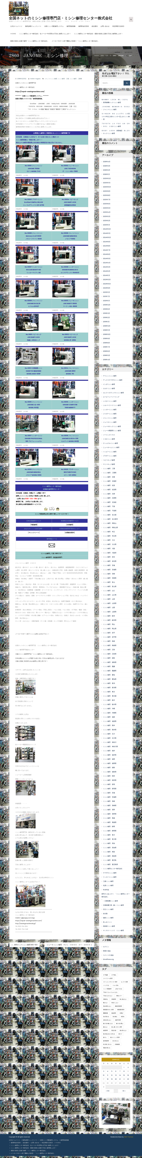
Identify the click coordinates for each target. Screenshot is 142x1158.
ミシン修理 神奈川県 (110, 748)
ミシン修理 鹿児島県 (110, 866)
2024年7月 (106, 252)
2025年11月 (106, 185)
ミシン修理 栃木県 (109, 706)
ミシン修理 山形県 (109, 605)
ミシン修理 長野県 (109, 816)
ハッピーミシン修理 (109, 453)
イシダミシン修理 (109, 386)
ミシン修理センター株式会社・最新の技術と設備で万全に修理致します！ (98, 35)
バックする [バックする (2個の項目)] (106, 987)
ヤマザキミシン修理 (109, 875)
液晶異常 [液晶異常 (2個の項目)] (113, 1015)
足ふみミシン (107, 924)
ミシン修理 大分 (109, 542)
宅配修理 (34, 527)
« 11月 (107, 1093)
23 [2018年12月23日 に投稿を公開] (128, 1081)
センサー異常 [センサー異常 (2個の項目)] (124, 984)
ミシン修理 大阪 (109, 550)
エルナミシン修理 (109, 390)
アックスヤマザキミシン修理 (112, 382)
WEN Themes (128, 1139)
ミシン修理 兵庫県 (109, 500)
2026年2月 (106, 172)
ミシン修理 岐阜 (109, 618)
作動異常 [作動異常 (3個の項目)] (113, 1001)
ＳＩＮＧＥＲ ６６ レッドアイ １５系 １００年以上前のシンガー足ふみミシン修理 (116, 118)
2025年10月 (107, 189)
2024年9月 (106, 244)
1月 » (124, 1093)
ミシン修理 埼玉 (109, 534)
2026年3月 (106, 168)
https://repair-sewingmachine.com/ (29, 93)
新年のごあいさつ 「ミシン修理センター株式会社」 (116, 897)
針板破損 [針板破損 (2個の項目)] (117, 1046)
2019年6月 (106, 311)
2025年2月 (106, 222)
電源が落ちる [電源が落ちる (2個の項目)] (106, 1050)
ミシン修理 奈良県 (109, 563)
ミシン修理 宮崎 (109, 576)
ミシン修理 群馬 (109, 786)
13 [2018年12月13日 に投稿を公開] (116, 1077)
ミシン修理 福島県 (109, 774)
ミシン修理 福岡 (109, 761)
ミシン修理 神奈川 (109, 744)
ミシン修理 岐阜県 (109, 622)
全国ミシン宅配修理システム (54, 27)
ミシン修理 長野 (109, 812)
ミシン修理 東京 (109, 694)
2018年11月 (106, 332)
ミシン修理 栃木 (109, 702)
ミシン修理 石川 (109, 736)
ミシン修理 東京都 (109, 698)
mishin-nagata (35, 81)
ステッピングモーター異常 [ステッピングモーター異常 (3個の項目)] (110, 984)
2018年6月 (106, 353)
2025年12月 (107, 180)
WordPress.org (108, 961)
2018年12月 (106, 328)
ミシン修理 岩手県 (109, 639)
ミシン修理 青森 (109, 820)
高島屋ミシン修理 (109, 928)
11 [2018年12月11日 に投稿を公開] (107, 1077)
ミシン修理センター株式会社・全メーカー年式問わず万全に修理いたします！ (45, 35)
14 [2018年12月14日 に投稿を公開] (120, 1077)
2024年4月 (106, 265)
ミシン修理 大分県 (109, 546)
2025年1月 (106, 227)
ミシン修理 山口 (109, 593)
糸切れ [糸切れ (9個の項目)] (122, 1018)
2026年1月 (106, 176)
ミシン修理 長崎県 (109, 807)
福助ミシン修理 (108, 920)
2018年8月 (106, 345)
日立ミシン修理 (108, 911)
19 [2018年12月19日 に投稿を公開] (112, 1081)
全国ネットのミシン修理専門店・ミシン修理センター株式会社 (62, 19)
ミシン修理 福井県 (109, 757)
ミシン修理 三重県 (76, 81)
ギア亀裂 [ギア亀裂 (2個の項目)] (105, 977)
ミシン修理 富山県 (109, 588)
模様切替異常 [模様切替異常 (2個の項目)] (118, 1008)
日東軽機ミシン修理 (111, 903)
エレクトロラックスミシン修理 (113, 395)
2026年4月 (106, 164)
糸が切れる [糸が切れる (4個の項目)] (106, 1018)
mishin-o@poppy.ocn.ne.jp (25, 920)
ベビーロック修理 (109, 462)
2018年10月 (106, 336)
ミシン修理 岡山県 (109, 630)
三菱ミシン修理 (108, 883)
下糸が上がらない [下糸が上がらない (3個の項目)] (108, 998)
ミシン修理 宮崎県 (109, 580)
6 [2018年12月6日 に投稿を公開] (115, 1073)
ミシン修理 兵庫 (109, 496)
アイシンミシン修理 (109, 378)
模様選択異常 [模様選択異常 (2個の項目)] (120, 1011)
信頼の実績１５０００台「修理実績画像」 (29, 101)
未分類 (105, 915)
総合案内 (95, 27)
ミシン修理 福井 (109, 753)
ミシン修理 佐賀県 (109, 491)
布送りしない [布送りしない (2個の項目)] (115, 1004)
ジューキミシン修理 (109, 424)
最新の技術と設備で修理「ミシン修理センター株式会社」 (29, 42)
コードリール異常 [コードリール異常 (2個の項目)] (108, 980)
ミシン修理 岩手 (109, 635)
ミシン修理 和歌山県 (110, 529)
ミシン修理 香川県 (109, 841)
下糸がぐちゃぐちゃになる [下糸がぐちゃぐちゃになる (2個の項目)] (110, 994)
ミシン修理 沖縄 (109, 710)
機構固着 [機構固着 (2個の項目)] (105, 1015)
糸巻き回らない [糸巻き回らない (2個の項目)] (107, 1022)
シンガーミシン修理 (109, 411)
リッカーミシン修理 (109, 879)
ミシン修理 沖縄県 (109, 715)
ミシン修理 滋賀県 (109, 723)
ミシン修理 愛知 (109, 677)
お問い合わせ (105, 27)
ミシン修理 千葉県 (109, 512)
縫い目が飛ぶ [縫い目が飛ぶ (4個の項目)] (119, 1025)
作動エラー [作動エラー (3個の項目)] (119, 998)
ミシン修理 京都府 (109, 483)
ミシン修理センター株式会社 (112, 871)
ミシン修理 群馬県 (109, 790)
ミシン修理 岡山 (109, 626)
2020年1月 (106, 303)
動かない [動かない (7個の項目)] (105, 1004)
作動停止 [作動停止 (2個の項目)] (105, 1001)
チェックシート (34, 534)
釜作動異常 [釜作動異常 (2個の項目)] (106, 1043)
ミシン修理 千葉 (109, 508)
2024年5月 (106, 260)
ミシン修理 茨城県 (109, 799)
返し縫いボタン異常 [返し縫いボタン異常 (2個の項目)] (116, 1029)
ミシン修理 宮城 (109, 567)
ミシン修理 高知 (109, 845)
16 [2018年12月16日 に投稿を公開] (128, 1077)
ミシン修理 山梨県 (109, 614)
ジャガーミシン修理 (109, 416)
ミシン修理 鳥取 (109, 854)
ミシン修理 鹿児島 (109, 862)
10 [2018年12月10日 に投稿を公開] (103, 1077)
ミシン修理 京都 (109, 479)
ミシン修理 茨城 (109, 795)
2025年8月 (106, 197)
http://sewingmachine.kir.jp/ (25, 925)
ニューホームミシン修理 (111, 449)
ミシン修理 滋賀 (109, 719)
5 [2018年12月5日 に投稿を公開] (111, 1073)
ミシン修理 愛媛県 (109, 673)
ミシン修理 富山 (109, 584)
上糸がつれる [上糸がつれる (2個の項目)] (118, 991)
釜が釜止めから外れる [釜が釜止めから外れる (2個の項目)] (109, 1036)
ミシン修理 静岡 (109, 828)
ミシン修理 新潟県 (109, 689)
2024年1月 (106, 277)
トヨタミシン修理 (109, 441)
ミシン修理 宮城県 (109, 571)
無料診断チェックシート (33, 27)
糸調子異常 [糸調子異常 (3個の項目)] (118, 1022)
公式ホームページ (16, 27)
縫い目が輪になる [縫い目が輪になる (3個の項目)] (108, 1025)
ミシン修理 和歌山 (109, 525)
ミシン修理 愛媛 (109, 668)
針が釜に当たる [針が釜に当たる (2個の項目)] (107, 1046)
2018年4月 (106, 362)
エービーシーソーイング (111, 399)
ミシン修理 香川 (109, 837)
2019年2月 (106, 319)
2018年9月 (106, 340)
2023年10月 (107, 286)
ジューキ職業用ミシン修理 (112, 432)
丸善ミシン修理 (108, 887)
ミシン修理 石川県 (109, 740)
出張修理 (70, 527)
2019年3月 (106, 315)
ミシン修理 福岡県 (109, 765)
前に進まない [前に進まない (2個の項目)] (123, 1001)
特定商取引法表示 (118, 27)
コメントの (108, 957)
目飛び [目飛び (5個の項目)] (121, 1015)
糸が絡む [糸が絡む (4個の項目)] (115, 1018)
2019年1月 (106, 324)
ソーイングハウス (109, 437)
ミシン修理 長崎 (109, 803)
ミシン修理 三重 (63, 81)
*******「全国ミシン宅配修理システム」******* (32, 98)
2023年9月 (106, 290)
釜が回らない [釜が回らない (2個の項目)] (123, 1032)
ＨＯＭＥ (13, 35)
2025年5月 (106, 210)
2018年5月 (106, 357)
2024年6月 (106, 256)
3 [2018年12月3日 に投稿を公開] (103, 1073)
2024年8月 (106, 248)
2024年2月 (106, 273)
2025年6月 (106, 206)
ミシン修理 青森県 (109, 824)
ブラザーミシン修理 (109, 458)
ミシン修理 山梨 (109, 609)
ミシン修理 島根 (109, 643)
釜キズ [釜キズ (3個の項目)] (120, 1036)
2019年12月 (106, 307)
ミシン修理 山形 (109, 601)
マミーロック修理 (109, 466)
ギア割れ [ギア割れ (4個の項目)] (113, 977)
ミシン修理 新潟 (109, 685)
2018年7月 (106, 349)
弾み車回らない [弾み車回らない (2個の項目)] (107, 1008)
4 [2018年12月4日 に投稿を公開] (107, 1073)
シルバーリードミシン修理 (112, 407)
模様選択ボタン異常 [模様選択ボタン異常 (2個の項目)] (108, 1011)
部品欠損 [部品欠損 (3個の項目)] (113, 1032)
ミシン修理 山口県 (109, 597)
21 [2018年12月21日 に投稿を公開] (120, 1081)
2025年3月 (106, 218)
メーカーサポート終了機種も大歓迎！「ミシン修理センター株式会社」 (75, 42)
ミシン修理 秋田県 (109, 782)
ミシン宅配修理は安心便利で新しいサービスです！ (52, 516)
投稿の (107, 953)
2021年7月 (106, 298)
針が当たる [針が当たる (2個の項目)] (116, 1043)
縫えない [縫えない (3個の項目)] (105, 1029)
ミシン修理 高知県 (109, 849)
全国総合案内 (69, 534)
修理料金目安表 (83, 27)
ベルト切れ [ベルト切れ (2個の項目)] (116, 987)
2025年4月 (106, 214)
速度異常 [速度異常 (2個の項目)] (105, 1032)
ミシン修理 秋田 (109, 778)
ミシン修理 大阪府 (109, 555)
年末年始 (106, 892)
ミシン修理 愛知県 (109, 681)
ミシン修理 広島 (109, 652)
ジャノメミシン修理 (51, 81)
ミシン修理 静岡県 (109, 833)
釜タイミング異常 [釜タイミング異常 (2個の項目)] (115, 1039)
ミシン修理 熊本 (109, 727)
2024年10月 (107, 239)
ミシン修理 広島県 (109, 656)
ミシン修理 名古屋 (109, 517)
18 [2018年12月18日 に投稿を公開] (107, 1081)
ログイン (106, 949)
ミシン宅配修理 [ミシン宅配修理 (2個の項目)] (107, 991)
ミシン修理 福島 (109, 769)
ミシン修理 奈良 (109, 559)
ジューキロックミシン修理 (112, 428)
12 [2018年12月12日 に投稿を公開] (111, 1077)
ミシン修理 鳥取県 (109, 858)
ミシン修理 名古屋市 (110, 521)
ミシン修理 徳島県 (109, 664)
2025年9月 (106, 193)
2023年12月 (107, 281)
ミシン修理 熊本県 (109, 731)
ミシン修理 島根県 (109, 647)
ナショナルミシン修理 (110, 445)
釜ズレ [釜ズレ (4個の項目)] (105, 1039)
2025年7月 (106, 201)
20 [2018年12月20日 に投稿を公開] (116, 1081)
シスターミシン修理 (109, 403)
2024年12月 (107, 231)
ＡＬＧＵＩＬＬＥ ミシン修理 (113, 932)
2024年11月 (106, 235)
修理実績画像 (71, 27)
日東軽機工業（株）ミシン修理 (113, 907)
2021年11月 (106, 294)
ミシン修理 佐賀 (109, 487)
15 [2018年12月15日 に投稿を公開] (124, 1077)
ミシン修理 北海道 (109, 504)
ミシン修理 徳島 (109, 660)
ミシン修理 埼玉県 (109, 538)
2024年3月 (106, 269)
